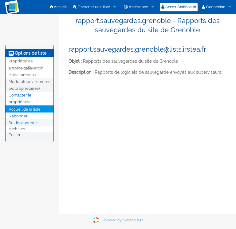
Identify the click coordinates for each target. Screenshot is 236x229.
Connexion (213, 7)
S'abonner (18, 115)
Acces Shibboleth (178, 7)
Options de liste (27, 53)
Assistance (136, 7)
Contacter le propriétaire (20, 98)
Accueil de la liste (25, 109)
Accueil (58, 7)
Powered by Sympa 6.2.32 (122, 220)
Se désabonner (23, 122)
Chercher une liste (91, 7)
